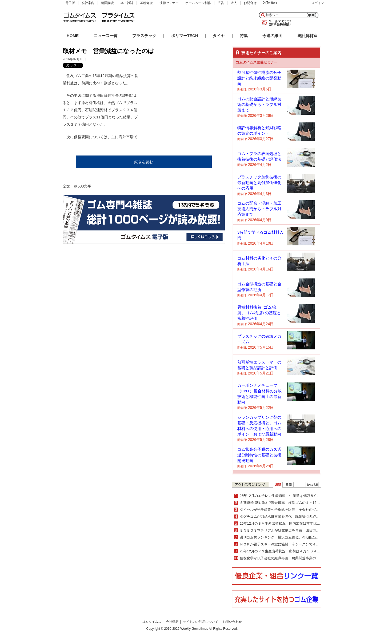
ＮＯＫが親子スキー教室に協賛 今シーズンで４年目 (281, 544)
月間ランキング (289, 484)
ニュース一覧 (106, 35)
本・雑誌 (127, 3)
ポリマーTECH (184, 35)
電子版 (70, 3)
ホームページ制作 (198, 3)
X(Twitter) (270, 3)
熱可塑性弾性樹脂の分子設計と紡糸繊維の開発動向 (259, 78)
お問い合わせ (232, 622)
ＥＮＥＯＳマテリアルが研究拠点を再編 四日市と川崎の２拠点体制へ (295, 530)
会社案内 (88, 3)
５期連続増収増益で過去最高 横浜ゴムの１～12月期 (281, 503)
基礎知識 (146, 3)
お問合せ (250, 3)
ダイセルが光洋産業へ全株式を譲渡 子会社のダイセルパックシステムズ (297, 510)
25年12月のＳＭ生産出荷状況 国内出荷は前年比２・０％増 (287, 523)
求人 (234, 3)
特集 (244, 35)
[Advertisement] (185, 105)
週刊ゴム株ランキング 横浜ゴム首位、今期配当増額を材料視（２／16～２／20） (304, 537)
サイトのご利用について (200, 622)
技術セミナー (169, 3)
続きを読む (143, 162)
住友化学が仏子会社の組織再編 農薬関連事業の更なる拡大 (286, 558)
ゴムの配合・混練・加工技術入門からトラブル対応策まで (259, 209)
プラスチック (144, 35)
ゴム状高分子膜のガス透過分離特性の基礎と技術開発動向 (259, 455)
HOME (73, 35)
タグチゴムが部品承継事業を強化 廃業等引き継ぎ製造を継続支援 (292, 517)
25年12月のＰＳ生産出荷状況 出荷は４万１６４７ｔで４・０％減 (292, 551)
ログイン (317, 3)
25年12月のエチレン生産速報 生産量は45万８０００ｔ (283, 496)
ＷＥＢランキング (312, 484)
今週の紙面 (272, 35)
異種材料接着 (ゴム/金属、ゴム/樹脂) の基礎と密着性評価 (259, 313)
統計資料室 (307, 35)
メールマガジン (275, 23)
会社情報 (172, 622)
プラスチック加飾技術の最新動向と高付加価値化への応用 (259, 182)
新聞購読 (107, 3)
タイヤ (219, 35)
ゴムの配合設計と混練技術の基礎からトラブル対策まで (259, 104)
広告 (221, 3)
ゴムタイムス (151, 622)
